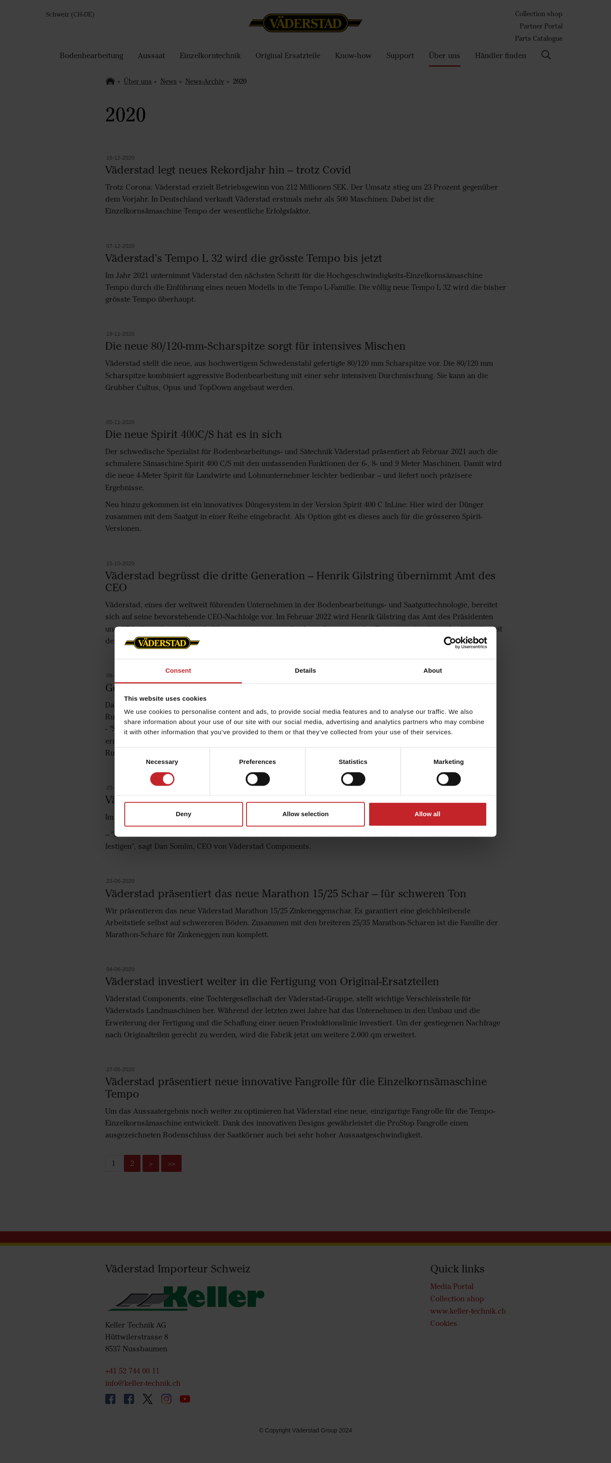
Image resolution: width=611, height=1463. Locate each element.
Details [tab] (305, 670)
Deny (183, 814)
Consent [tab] (178, 670)
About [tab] (432, 670)
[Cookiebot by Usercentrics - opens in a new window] (450, 642)
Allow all (427, 814)
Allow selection (305, 814)
